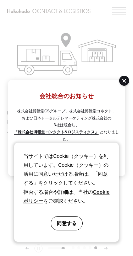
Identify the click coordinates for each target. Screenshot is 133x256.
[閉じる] (124, 81)
